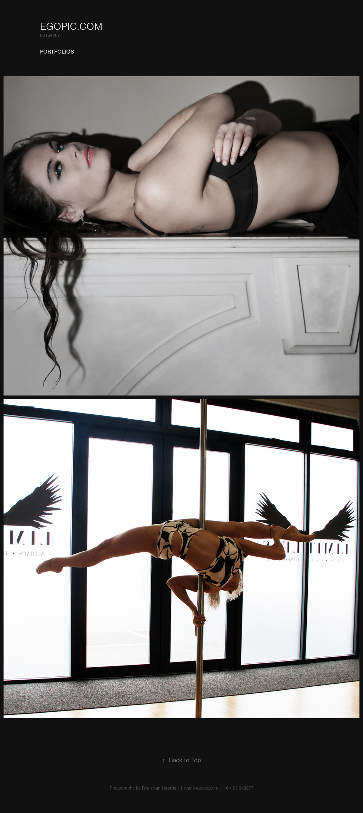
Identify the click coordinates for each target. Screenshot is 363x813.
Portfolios (57, 52)
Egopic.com (71, 27)
